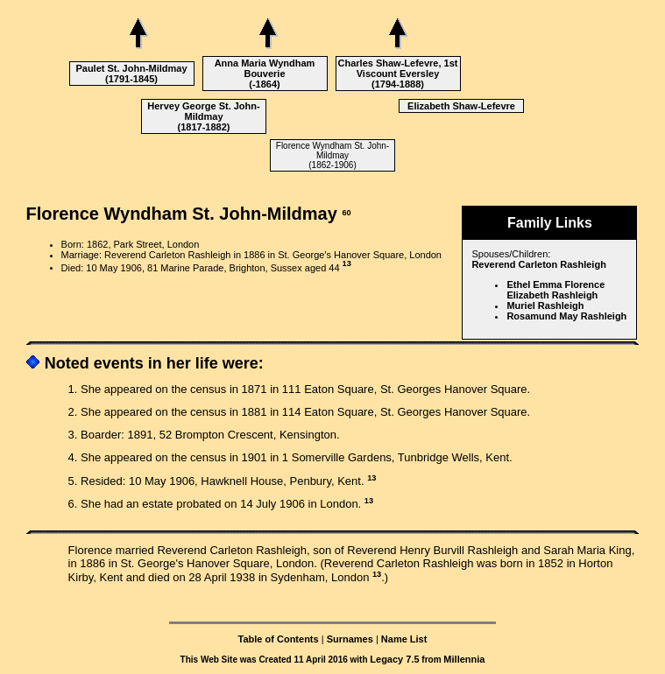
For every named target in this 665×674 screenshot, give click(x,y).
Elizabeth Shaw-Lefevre (461, 106)
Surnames (350, 639)
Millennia (464, 659)
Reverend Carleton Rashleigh (538, 264)
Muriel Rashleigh (545, 305)
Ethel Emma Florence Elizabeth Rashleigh (555, 289)
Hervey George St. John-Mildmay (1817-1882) (203, 116)
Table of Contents (278, 639)
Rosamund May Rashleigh (566, 316)
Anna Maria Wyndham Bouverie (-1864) (265, 73)
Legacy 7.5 (394, 659)
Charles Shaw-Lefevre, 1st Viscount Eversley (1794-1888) (398, 73)
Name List (404, 639)
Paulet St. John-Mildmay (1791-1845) (131, 73)
